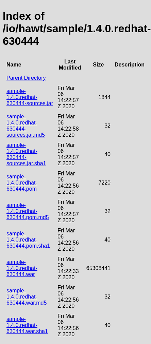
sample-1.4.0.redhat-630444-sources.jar (29, 97)
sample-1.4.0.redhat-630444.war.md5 (26, 297)
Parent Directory (26, 78)
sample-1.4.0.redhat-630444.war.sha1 (27, 325)
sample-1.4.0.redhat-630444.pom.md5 (27, 211)
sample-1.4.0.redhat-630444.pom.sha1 (28, 240)
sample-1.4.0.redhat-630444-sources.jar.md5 (25, 126)
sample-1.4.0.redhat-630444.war (21, 268)
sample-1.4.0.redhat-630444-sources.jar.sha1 (26, 154)
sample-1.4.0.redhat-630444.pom (21, 183)
